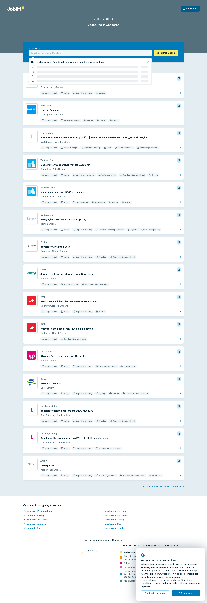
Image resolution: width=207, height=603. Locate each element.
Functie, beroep (34, 48)
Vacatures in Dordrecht (35, 524)
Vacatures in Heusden (115, 511)
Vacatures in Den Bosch (35, 519)
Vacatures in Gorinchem (116, 515)
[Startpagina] (15, 8)
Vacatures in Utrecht (114, 528)
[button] (166, 53)
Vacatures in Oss (113, 524)
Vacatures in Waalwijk (34, 515)
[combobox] (90, 53)
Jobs (96, 19)
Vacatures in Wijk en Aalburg (38, 511)
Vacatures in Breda (33, 528)
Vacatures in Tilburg (114, 519)
